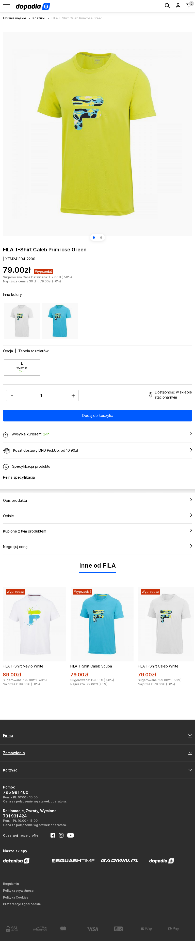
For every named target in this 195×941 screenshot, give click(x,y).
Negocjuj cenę (97, 546)
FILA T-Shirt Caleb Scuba (91, 666)
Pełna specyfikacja (19, 477)
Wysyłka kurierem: (97, 434)
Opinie (97, 515)
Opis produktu (97, 500)
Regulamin (11, 884)
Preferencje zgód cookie (22, 904)
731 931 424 (15, 815)
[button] (94, 237)
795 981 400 (15, 792)
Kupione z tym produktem (97, 531)
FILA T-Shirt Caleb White (158, 666)
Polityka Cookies (15, 897)
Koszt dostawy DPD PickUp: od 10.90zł (97, 450)
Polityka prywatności (18, 890)
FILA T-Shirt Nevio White (23, 666)
